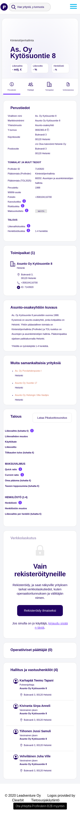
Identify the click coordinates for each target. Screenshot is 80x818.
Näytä (41, 211)
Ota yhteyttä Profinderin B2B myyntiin (40, 806)
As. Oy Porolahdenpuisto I (28, 370)
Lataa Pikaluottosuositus (52, 417)
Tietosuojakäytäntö (45, 800)
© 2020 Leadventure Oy (23, 795)
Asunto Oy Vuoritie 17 (26, 383)
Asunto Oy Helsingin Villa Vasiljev (32, 395)
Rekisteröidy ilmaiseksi (40, 610)
